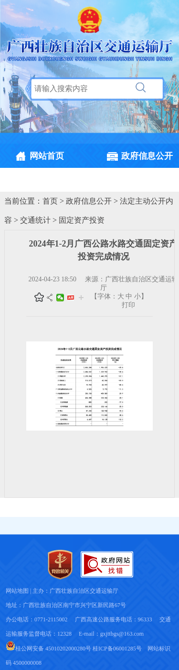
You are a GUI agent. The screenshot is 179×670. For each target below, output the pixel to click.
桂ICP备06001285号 (117, 648)
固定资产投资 (82, 220)
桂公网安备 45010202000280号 (48, 648)
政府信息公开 (89, 201)
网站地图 (17, 591)
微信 (60, 297)
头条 (70, 297)
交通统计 (35, 220)
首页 (50, 201)
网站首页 (47, 156)
